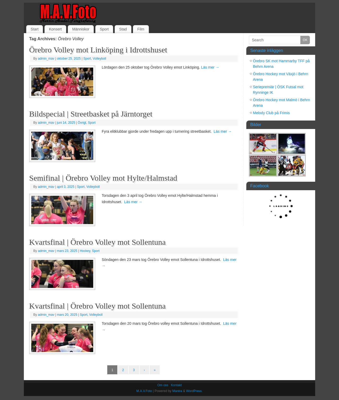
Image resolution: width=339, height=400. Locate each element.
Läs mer (210, 67)
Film (140, 29)
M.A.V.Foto (144, 391)
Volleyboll (99, 58)
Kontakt (176, 385)
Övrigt (82, 123)
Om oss (162, 385)
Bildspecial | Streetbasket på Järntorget (90, 113)
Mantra (177, 391)
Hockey (85, 251)
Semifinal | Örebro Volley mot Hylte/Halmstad (103, 178)
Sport (104, 29)
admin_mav (46, 58)
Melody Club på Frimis (271, 113)
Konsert (55, 29)
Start (35, 29)
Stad (123, 29)
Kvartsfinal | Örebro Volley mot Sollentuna (97, 242)
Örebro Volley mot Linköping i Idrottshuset (98, 49)
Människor (81, 29)
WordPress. (194, 391)
